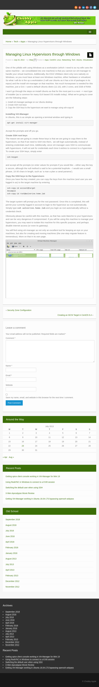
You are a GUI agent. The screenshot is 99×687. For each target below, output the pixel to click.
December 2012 (12, 581)
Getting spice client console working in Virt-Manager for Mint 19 (33, 476)
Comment (10, 338)
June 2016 (10, 536)
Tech (16, 41)
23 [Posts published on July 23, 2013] (23, 446)
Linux (59, 60)
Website (9, 385)
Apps (23, 41)
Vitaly (31, 60)
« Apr (5, 457)
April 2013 (10, 570)
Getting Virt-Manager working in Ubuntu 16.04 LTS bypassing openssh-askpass (40, 499)
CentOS (53, 60)
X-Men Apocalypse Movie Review (20, 493)
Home (8, 41)
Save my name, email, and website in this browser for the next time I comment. (39, 397)
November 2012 (12, 587)
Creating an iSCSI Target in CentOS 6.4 (75, 315)
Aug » (11, 457)
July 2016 (10, 531)
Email (9, 375)
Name (9, 366)
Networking (66, 60)
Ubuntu (79, 60)
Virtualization (88, 60)
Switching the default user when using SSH (24, 487)
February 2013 (12, 575)
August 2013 (11, 559)
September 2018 (13, 519)
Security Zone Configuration (19, 310)
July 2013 (10, 564)
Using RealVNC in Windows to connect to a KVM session (30, 482)
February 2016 (12, 547)
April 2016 (10, 542)
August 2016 (11, 525)
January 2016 (11, 553)
